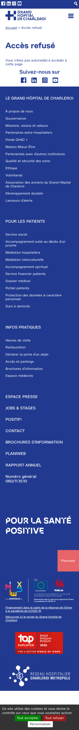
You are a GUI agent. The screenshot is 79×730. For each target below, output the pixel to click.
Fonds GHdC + (16, 140)
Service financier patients (25, 274)
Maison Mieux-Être (20, 147)
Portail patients (17, 288)
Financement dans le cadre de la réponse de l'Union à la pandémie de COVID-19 (38, 609)
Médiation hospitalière (22, 252)
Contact (15, 430)
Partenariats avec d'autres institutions (35, 154)
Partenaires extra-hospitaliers (28, 133)
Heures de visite (18, 340)
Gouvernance (15, 118)
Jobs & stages (20, 408)
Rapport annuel (23, 465)
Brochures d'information (24, 369)
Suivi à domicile (17, 306)
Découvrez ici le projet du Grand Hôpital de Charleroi (33, 618)
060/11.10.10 (16, 481)
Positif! (13, 419)
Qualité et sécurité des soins (27, 161)
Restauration (15, 347)
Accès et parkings (19, 362)
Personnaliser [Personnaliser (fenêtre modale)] (40, 724)
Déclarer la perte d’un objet (26, 354)
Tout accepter (28, 718)
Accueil (11, 28)
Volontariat (14, 175)
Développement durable (24, 193)
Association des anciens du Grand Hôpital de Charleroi (38, 184)
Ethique (11, 168)
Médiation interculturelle (24, 260)
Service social (16, 234)
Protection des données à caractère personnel (33, 297)
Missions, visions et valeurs (26, 126)
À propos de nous (19, 111)
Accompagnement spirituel (26, 267)
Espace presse (21, 396)
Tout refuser (54, 718)
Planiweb (15, 453)
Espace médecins (19, 376)
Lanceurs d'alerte (18, 200)
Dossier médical (17, 281)
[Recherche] (76, 4)
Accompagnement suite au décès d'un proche (35, 244)
